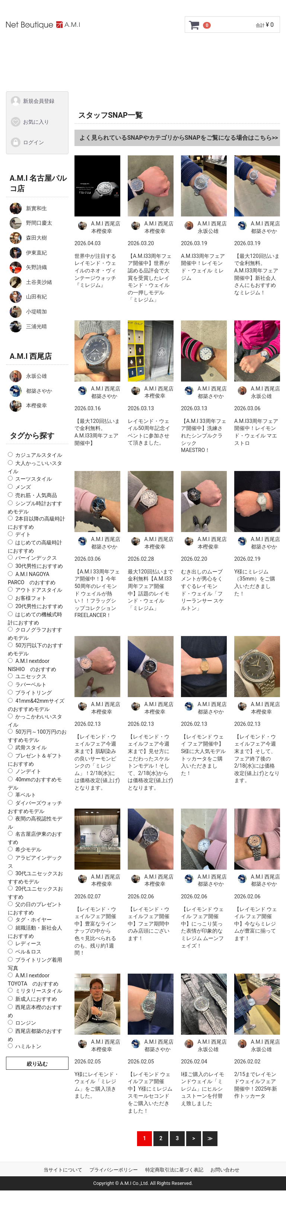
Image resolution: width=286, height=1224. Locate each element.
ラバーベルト (31, 684)
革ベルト (25, 795)
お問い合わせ (154, 69)
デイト (23, 534)
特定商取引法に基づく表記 (174, 1169)
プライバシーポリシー (113, 1169)
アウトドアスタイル (38, 589)
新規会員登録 (32, 101)
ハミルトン (28, 1046)
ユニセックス (31, 676)
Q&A (117, 69)
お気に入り (29, 121)
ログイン (27, 142)
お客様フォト (31, 598)
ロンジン (25, 1022)
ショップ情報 (79, 69)
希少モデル (28, 850)
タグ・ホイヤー (33, 920)
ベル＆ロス (28, 952)
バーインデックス (36, 558)
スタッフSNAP (204, 69)
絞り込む (37, 1064)
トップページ (54, 49)
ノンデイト (28, 771)
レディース (28, 943)
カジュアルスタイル (38, 455)
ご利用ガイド (103, 49)
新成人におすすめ (36, 999)
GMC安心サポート (158, 49)
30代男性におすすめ (39, 566)
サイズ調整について (223, 49)
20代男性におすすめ (39, 606)
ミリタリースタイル (38, 991)
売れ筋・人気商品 (36, 495)
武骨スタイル (31, 747)
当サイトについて (63, 1169)
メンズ (23, 487)
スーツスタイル (33, 478)
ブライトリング (33, 693)
